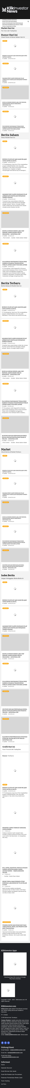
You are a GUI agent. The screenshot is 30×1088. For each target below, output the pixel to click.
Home (4, 20)
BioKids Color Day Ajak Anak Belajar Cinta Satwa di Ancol (14, 160)
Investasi (5, 87)
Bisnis (4, 40)
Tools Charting (7, 26)
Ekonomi (5, 63)
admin (5, 58)
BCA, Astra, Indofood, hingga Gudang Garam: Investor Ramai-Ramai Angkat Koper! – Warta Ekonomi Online (15, 870)
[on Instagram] (8, 1042)
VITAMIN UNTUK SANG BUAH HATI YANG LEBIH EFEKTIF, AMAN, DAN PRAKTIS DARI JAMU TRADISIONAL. (14, 926)
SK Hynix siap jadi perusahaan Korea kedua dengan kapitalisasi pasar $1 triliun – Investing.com (14, 437)
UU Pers (14, 26)
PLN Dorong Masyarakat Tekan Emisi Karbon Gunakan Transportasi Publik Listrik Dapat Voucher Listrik (13, 128)
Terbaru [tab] (11, 756)
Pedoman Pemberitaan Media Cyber (12, 24)
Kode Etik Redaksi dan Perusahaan (12, 23)
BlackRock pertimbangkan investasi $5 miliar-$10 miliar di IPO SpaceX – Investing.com (14, 738)
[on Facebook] (2, 1042)
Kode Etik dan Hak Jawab (9, 21)
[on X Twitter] (5, 1042)
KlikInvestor (6, 922)
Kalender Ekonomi (11, 20)
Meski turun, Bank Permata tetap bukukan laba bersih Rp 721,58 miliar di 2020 (14, 883)
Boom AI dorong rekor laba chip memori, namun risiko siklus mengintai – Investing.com (14, 104)
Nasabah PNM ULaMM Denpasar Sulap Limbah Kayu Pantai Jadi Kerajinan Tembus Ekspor (14, 80)
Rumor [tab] (4, 756)
